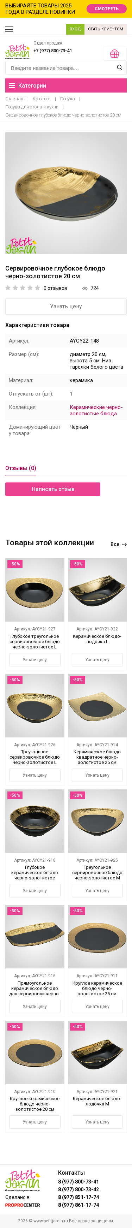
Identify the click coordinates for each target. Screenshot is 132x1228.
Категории (27, 85)
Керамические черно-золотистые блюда (96, 410)
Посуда (67, 98)
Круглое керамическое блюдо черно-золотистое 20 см (34, 1104)
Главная (14, 98)
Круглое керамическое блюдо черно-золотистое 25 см (97, 988)
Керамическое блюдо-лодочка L (97, 639)
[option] (66, 193)
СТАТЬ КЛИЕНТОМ (105, 29)
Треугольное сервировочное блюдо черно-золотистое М (97, 872)
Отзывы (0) (20, 468)
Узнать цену (66, 306)
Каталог (42, 98)
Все (119, 544)
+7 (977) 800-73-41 (52, 50)
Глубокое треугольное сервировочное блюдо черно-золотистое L (35, 641)
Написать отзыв (53, 489)
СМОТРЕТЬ (107, 8)
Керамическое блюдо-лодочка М (97, 1101)
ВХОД (75, 29)
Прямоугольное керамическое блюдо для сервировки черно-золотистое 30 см (34, 991)
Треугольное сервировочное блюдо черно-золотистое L (35, 757)
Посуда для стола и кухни (31, 106)
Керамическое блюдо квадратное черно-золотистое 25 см (97, 757)
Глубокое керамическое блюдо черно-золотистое (34, 872)
